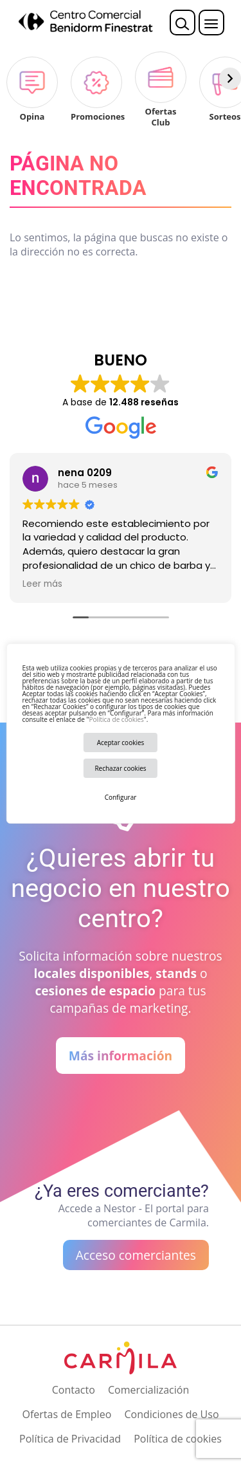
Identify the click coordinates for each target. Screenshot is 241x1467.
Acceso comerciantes (136, 1255)
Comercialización (148, 1390)
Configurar (121, 797)
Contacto (73, 1390)
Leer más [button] (42, 584)
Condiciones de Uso (171, 1414)
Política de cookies (116, 719)
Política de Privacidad (70, 1439)
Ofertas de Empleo (66, 1414)
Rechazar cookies (120, 768)
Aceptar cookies (121, 742)
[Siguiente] (230, 78)
